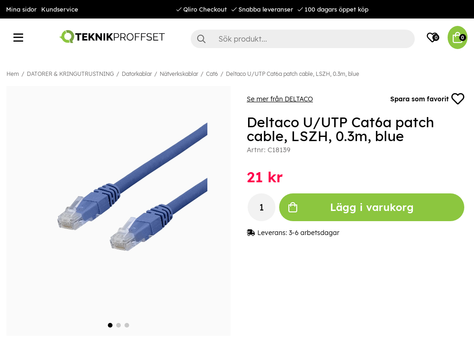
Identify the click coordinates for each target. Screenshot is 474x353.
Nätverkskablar (179, 73)
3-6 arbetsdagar (314, 233)
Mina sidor (21, 9)
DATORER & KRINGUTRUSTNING (70, 73)
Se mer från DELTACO (280, 99)
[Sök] (303, 39)
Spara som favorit (427, 99)
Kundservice (59, 9)
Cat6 (212, 73)
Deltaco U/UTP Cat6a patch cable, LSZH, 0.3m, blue (292, 73)
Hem (12, 73)
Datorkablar (137, 73)
